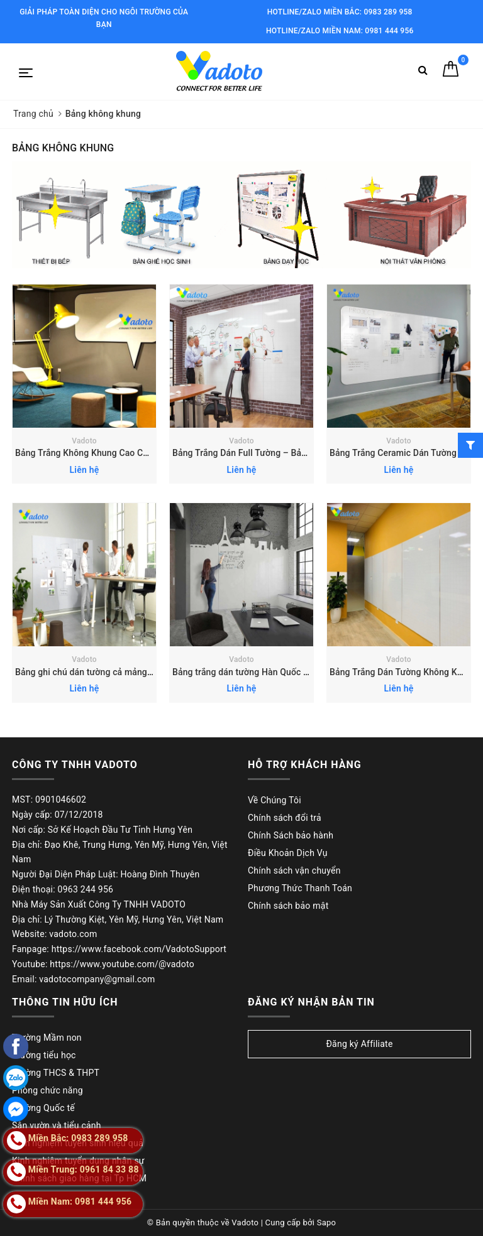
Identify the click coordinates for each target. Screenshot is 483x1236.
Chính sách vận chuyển (294, 870)
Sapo (326, 1222)
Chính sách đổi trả (284, 818)
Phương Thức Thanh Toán (300, 888)
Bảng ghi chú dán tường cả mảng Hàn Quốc (102, 672)
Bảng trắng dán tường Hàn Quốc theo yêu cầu (263, 672)
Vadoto (84, 440)
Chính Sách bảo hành (290, 835)
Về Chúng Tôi (274, 800)
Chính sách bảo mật (288, 906)
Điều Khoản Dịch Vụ (288, 853)
